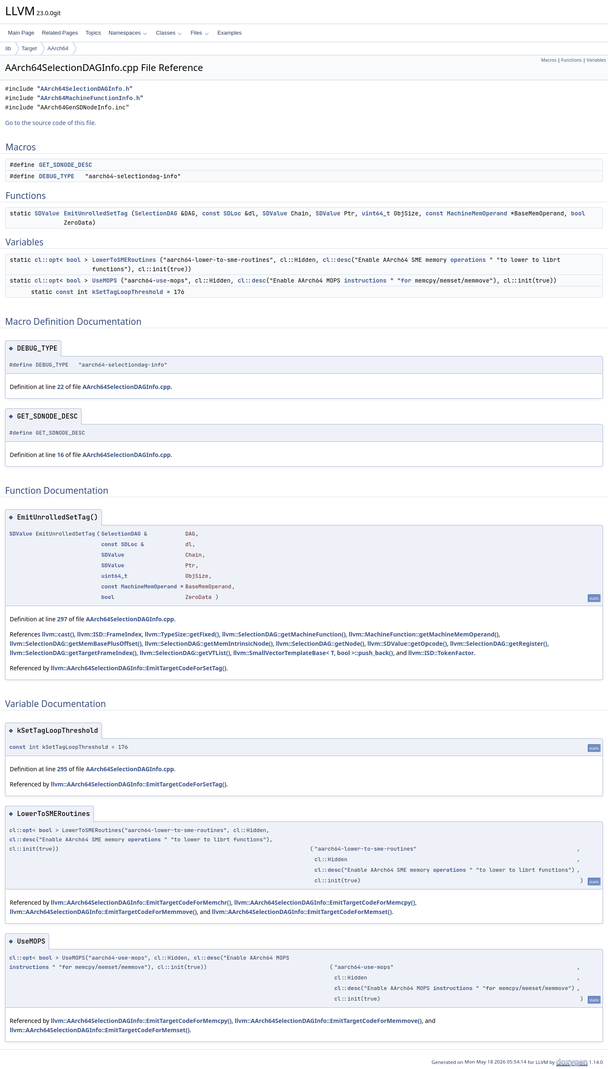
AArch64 (57, 48)
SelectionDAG (156, 213)
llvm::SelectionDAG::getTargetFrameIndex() (73, 653)
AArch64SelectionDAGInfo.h (85, 89)
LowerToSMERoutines (124, 260)
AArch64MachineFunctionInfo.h (90, 98)
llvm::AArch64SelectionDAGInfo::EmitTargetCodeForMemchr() (141, 902)
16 (60, 455)
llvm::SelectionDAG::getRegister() (498, 643)
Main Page (21, 33)
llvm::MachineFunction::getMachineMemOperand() (424, 634)
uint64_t (376, 213)
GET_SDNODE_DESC (65, 165)
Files (199, 33)
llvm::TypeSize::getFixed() (182, 634)
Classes (169, 33)
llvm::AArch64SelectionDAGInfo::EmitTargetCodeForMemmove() (103, 912)
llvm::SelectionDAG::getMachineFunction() (284, 634)
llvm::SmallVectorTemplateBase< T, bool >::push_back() (313, 653)
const (211, 213)
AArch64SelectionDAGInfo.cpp (126, 387)
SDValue (47, 213)
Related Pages (60, 33)
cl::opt (47, 260)
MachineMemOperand (477, 213)
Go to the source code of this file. (50, 123)
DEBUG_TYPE (56, 176)
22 (60, 387)
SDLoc (232, 213)
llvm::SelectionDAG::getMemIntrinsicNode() (209, 643)
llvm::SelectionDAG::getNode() (320, 643)
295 (62, 769)
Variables (596, 60)
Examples (229, 33)
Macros (548, 60)
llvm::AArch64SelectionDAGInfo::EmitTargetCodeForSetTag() (138, 668)
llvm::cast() (58, 634)
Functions (571, 60)
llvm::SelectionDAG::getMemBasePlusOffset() (76, 643)
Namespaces (128, 33)
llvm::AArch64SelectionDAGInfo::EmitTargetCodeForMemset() (302, 912)
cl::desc (337, 260)
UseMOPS (104, 280)
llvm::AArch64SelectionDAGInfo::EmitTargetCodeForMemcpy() (324, 902)
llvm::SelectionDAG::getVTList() (185, 653)
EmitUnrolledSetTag (96, 213)
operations (468, 260)
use (161, 280)
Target (29, 48)
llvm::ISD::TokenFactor (441, 653)
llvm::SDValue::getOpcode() (407, 643)
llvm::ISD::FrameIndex (109, 634)
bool (578, 213)
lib (8, 48)
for (406, 280)
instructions (365, 280)
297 (62, 619)
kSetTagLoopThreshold (127, 292)
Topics (93, 33)
